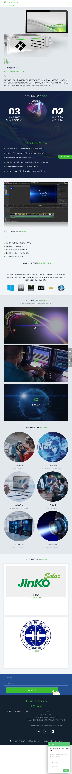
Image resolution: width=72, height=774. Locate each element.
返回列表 (65, 156)
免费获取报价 (32, 690)
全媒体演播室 (38, 741)
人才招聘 (25, 711)
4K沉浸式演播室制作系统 (50, 741)
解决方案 (17, 711)
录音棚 (60, 741)
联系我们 (46, 711)
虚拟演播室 (22, 741)
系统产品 (9, 711)
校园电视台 (29, 741)
